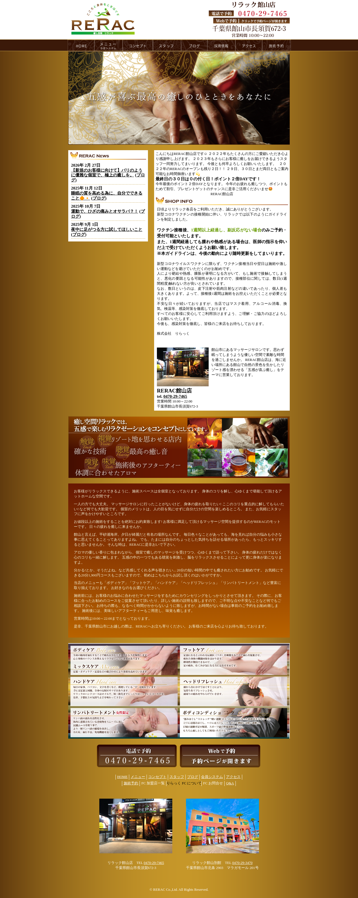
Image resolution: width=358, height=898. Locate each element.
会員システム (212, 777)
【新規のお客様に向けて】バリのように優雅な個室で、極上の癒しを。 (106, 173)
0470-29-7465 (175, 396)
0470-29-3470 (242, 863)
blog (194, 45)
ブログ (99, 198)
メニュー (138, 777)
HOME (81, 45)
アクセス (233, 777)
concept (138, 45)
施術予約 (131, 783)
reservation (276, 45)
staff (167, 45)
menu (109, 45)
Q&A (230, 783)
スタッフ (176, 777)
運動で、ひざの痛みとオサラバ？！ (104, 211)
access (248, 45)
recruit (221, 45)
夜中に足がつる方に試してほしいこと (106, 229)
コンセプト (157, 777)
